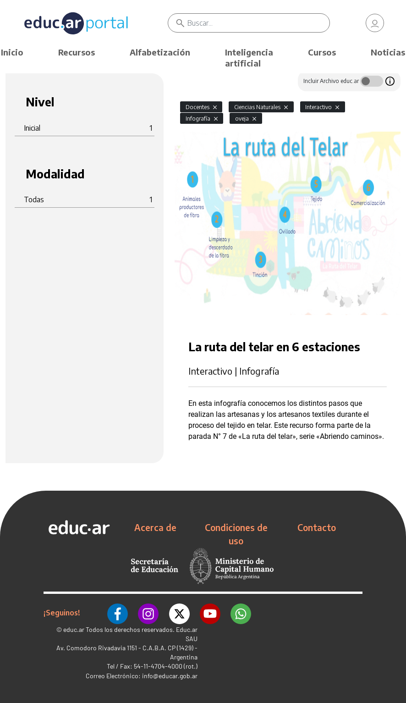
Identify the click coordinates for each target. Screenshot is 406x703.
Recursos (76, 52)
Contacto (316, 527)
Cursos (322, 52)
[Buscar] (258, 23)
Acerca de (155, 527)
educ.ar (73, 629)
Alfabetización (160, 52)
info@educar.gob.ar (170, 675)
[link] (375, 23)
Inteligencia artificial (249, 57)
